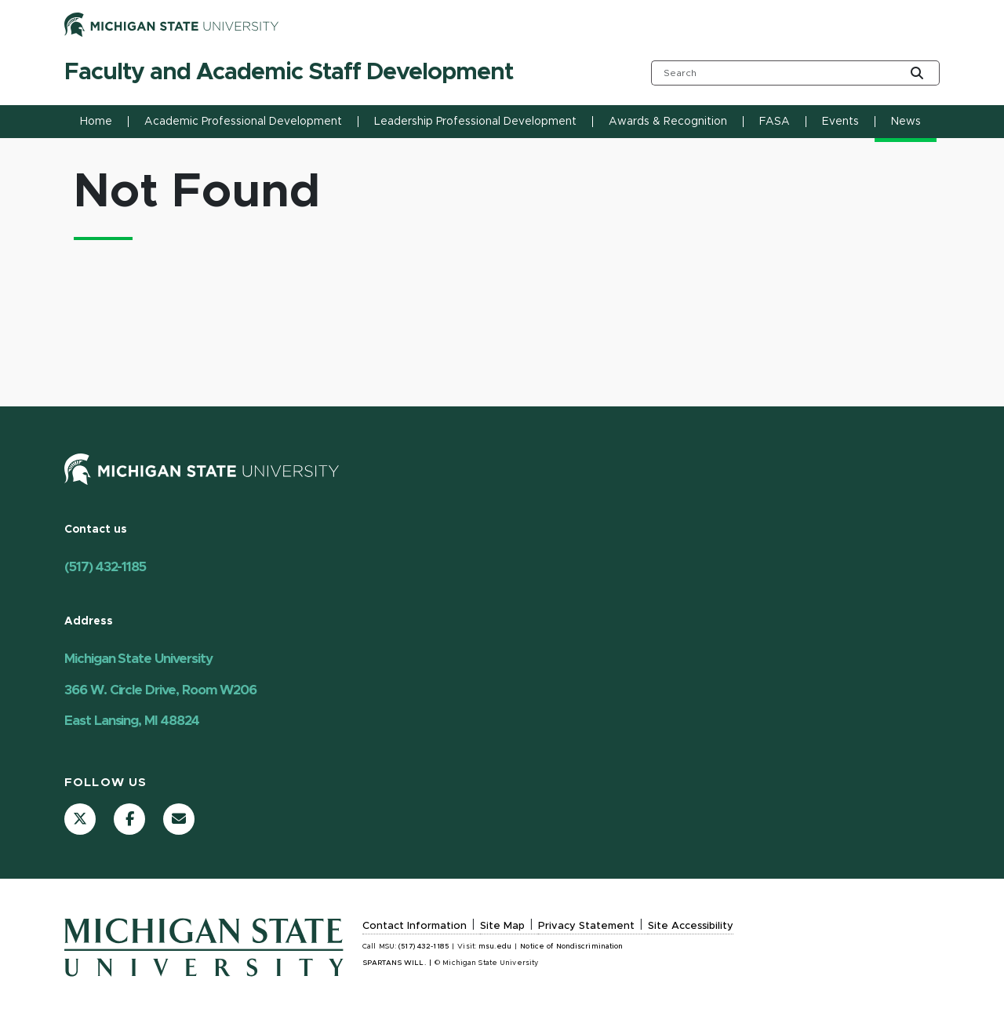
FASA (774, 121)
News (906, 121)
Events (840, 121)
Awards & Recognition (668, 121)
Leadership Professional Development (475, 121)
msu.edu (494, 946)
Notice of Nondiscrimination (571, 946)
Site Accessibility (690, 926)
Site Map (502, 926)
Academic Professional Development (243, 121)
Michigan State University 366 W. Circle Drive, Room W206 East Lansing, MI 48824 (160, 689)
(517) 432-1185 (105, 567)
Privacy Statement (586, 926)
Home (96, 121)
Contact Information (414, 926)
